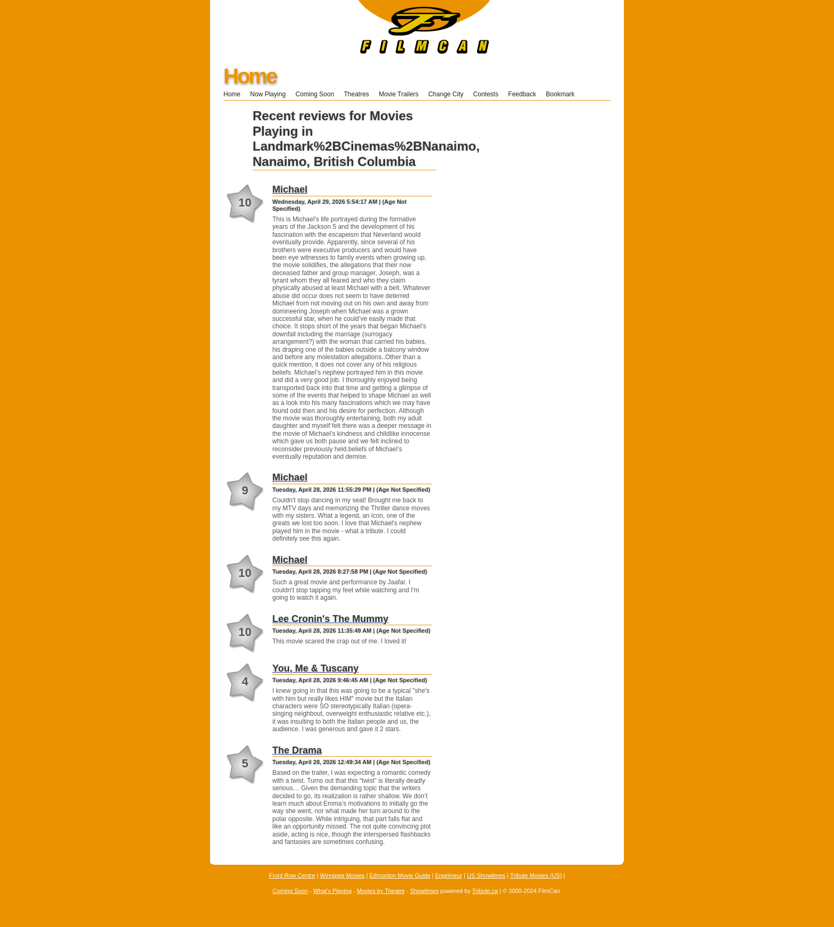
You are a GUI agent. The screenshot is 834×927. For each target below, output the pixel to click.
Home (249, 76)
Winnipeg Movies (342, 875)
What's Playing (332, 891)
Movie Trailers (399, 94)
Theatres (356, 94)
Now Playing (268, 94)
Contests (485, 94)
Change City (445, 94)
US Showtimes (486, 875)
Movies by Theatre (381, 891)
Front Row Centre (292, 875)
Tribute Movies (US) (536, 875)
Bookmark (563, 94)
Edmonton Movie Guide (399, 875)
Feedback (522, 94)
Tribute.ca (485, 891)
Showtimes (424, 891)
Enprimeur (448, 875)
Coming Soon (314, 94)
